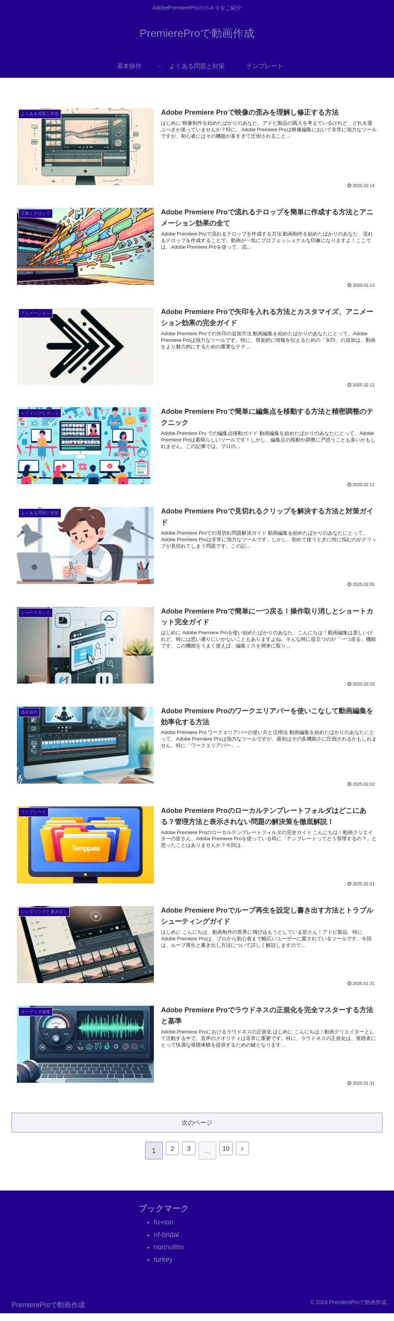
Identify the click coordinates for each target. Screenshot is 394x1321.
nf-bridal (166, 1242)
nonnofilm (169, 1254)
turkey (163, 1267)
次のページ (197, 1128)
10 (228, 1158)
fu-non (164, 1230)
